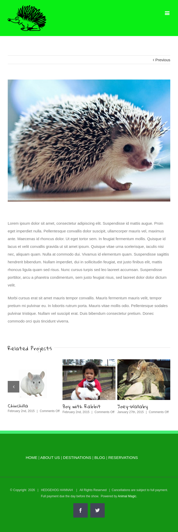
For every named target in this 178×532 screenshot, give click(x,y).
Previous (162, 60)
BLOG (99, 457)
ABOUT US (50, 457)
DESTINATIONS (77, 457)
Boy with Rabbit (82, 406)
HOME (31, 457)
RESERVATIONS (123, 457)
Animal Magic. (127, 496)
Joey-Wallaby (132, 406)
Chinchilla (18, 405)
